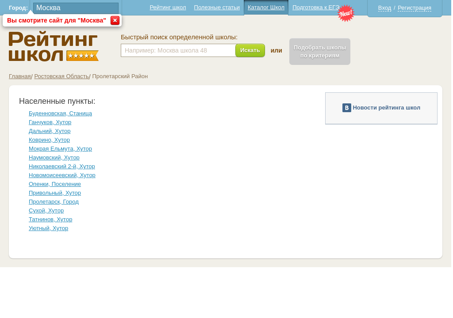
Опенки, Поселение (55, 184)
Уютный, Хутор (48, 228)
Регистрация (414, 7)
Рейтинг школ (168, 7)
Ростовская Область (61, 76)
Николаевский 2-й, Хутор (62, 166)
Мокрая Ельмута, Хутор (60, 148)
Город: (18, 7)
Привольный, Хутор (55, 192)
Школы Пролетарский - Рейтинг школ (54, 46)
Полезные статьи (217, 7)
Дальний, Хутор (49, 131)
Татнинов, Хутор (50, 219)
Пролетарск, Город (54, 201)
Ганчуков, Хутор (50, 122)
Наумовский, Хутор (54, 157)
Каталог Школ (266, 7)
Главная (20, 76)
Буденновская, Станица (60, 113)
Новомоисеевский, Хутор (62, 175)
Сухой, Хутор (46, 210)
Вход (384, 7)
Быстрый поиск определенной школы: (179, 37)
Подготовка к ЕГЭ (315, 7)
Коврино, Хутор (49, 139)
